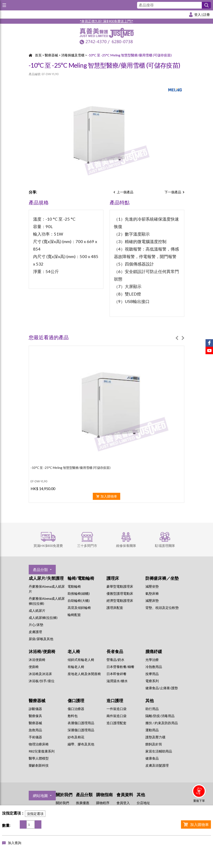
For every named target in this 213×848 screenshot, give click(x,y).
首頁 (38, 55)
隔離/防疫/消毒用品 (160, 716)
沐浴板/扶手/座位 (41, 681)
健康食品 (152, 758)
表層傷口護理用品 (81, 723)
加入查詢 (14, 843)
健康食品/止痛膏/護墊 (161, 688)
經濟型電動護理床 (119, 600)
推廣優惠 (82, 803)
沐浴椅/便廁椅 (42, 651)
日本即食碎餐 (116, 674)
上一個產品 (125, 192)
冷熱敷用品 (153, 667)
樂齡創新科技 (39, 765)
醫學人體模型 (39, 758)
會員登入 (123, 803)
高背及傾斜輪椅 (79, 608)
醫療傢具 (35, 716)
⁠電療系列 (152, 681)
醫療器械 (51, 55)
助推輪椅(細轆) (79, 593)
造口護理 (114, 700)
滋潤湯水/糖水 (117, 681)
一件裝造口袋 (116, 709)
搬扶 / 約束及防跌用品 (161, 723)
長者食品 (114, 651)
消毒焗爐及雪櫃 (72, 55)
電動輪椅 (74, 586)
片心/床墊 (36, 625)
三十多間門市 (87, 546)
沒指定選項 (35, 814)
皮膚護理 (35, 632)
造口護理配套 (116, 723)
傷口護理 (76, 700)
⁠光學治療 (152, 660)
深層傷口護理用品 (81, 730)
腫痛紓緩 (153, 651)
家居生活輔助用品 (158, 751)
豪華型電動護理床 (119, 586)
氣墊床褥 (152, 593)
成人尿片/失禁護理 (46, 578)
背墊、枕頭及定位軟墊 (162, 608)
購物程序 (102, 803)
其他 (149, 700)
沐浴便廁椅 (37, 660)
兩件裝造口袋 (116, 716)
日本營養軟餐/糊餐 (120, 667)
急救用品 (35, 730)
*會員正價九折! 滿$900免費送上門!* (106, 21)
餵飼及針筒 (153, 744)
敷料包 (73, 716)
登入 (197, 14)
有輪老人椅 (76, 667)
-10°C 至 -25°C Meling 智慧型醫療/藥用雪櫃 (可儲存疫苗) (130, 55)
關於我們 (62, 803)
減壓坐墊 (152, 586)
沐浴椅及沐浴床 (40, 674)
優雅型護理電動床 (119, 593)
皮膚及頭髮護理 (157, 765)
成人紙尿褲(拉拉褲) (43, 618)
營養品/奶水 (115, 660)
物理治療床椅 (39, 744)
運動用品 (152, 730)
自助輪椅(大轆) (79, 600)
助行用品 (152, 709)
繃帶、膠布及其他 (81, 744)
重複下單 (199, 800)
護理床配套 (114, 608)
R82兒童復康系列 (41, 751)
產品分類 (40, 569)
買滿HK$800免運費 (48, 546)
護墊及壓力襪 (155, 737)
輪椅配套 (74, 615)
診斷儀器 (35, 709)
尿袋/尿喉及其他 (41, 639)
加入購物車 (199, 824)
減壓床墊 (152, 600)
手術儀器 (35, 737)
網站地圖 (40, 795)
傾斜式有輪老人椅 (81, 660)
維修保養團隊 (126, 546)
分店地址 (143, 803)
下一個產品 (173, 192)
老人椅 (74, 651)
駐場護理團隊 (165, 546)
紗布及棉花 (76, 737)
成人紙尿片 (37, 610)
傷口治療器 (76, 709)
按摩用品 (152, 674)
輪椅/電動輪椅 (81, 578)
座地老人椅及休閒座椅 (84, 674)
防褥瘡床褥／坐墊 (162, 578)
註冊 (206, 14)
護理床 (112, 578)
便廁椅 (34, 667)
